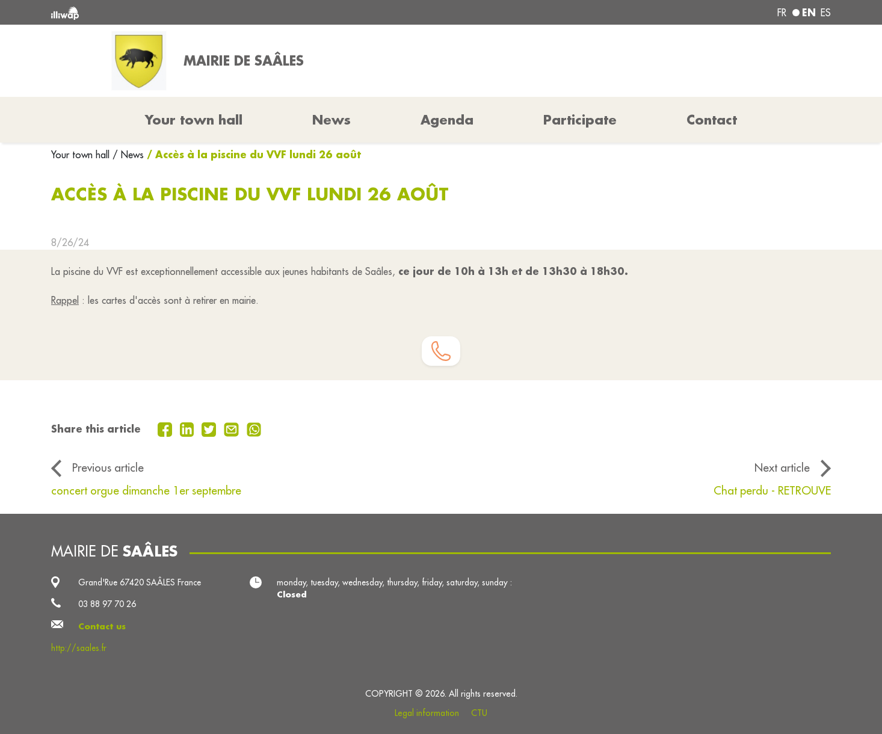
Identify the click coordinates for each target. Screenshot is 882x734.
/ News (128, 155)
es (826, 13)
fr (781, 13)
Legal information (427, 713)
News (331, 119)
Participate (580, 119)
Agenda (447, 119)
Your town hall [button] (193, 119)
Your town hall (82, 155)
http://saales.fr (78, 648)
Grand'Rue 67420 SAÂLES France (139, 582)
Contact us (102, 626)
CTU (479, 713)
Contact (711, 119)
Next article (782, 467)
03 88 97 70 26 (107, 604)
